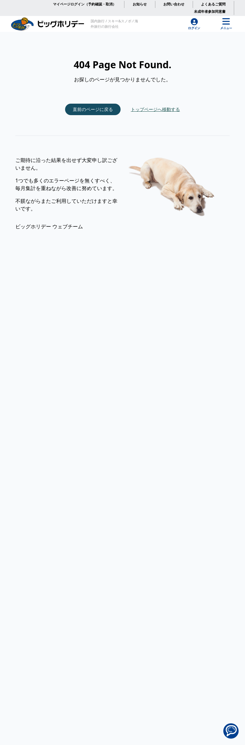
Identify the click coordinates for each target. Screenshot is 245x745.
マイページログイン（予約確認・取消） (84, 4)
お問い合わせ (173, 4)
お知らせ (140, 4)
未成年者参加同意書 (210, 11)
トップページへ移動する (155, 109)
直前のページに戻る (93, 109)
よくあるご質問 (213, 4)
